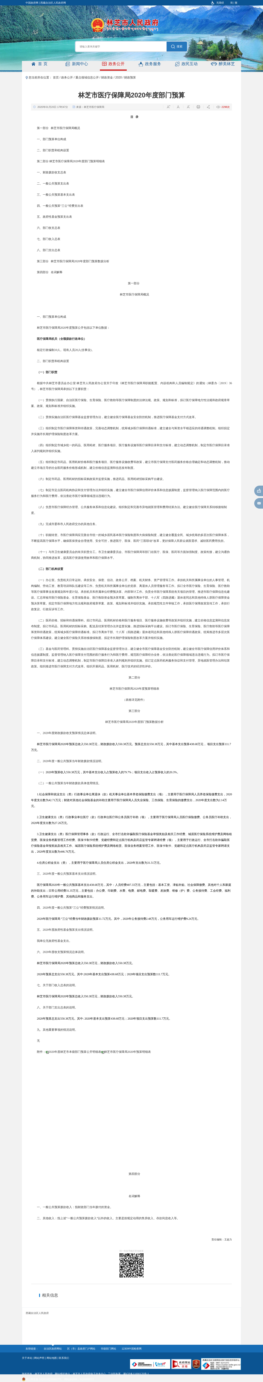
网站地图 (52, 1357)
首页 (40, 63)
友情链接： (32, 1348)
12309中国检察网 (132, 1348)
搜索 (176, 47)
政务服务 (150, 63)
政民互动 (186, 63)
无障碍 (217, 2)
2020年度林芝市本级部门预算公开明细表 (75, 1051)
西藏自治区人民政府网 (53, 2)
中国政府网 (32, 2)
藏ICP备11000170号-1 (136, 1373)
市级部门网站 (108, 1348)
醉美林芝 (223, 63)
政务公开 (113, 63)
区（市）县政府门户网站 (81, 1348)
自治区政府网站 (53, 1348)
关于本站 (27, 1357)
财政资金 (107, 77)
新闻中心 (77, 63)
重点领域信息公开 (87, 77)
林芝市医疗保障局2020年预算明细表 (127, 1051)
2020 (118, 77)
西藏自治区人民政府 (37, 1313)
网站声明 (39, 1357)
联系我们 (64, 1357)
